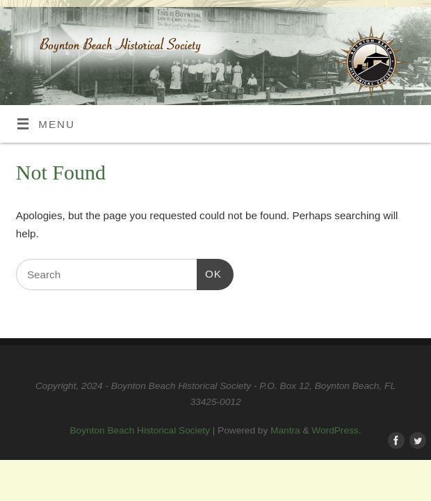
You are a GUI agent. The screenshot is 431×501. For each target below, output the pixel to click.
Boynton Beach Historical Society (140, 430)
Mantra (285, 430)
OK (209, 272)
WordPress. (336, 430)
